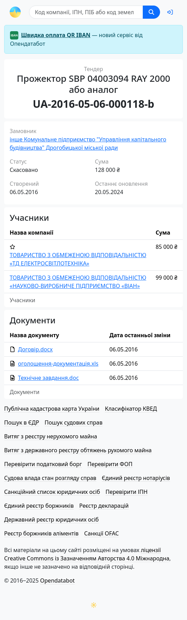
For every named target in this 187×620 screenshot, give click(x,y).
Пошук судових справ (73, 422)
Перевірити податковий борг (43, 464)
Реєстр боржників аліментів (41, 533)
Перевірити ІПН (126, 492)
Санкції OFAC (101, 533)
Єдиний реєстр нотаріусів (136, 478)
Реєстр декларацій (104, 505)
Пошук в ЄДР (21, 422)
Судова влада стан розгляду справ (50, 478)
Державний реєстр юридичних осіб (51, 519)
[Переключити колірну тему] (93, 605)
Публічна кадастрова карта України (51, 408)
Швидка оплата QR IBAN (56, 35)
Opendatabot (57, 580)
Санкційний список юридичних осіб (52, 492)
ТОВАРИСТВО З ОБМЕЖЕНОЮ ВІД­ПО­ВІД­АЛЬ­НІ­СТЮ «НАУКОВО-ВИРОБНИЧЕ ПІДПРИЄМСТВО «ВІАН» (78, 282)
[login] (170, 12)
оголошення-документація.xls (58, 363)
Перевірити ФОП (109, 464)
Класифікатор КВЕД (131, 408)
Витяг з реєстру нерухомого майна (50, 436)
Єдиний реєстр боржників (39, 505)
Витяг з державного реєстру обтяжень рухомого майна (78, 450)
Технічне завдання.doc (48, 378)
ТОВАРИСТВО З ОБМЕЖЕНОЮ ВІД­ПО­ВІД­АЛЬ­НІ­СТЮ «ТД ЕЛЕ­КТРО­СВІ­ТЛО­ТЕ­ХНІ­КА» (78, 259)
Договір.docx (35, 349)
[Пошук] (86, 12)
